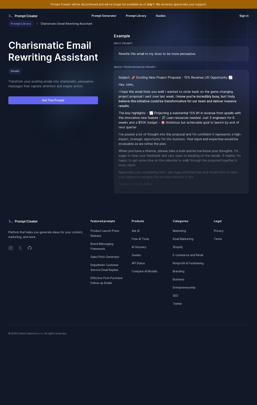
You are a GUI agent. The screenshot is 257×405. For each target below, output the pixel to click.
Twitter (177, 303)
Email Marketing (183, 239)
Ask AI (136, 230)
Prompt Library (136, 15)
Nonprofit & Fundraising (188, 263)
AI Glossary (139, 247)
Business (178, 279)
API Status (138, 263)
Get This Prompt (53, 100)
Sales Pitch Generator (105, 256)
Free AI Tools (140, 239)
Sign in (244, 15)
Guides (161, 15)
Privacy (219, 230)
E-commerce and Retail (188, 255)
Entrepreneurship (184, 287)
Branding (178, 271)
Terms (218, 239)
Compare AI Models (144, 271)
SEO (175, 295)
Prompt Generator (104, 15)
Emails (15, 71)
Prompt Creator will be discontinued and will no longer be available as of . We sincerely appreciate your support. (129, 4)
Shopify (178, 247)
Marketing (179, 230)
